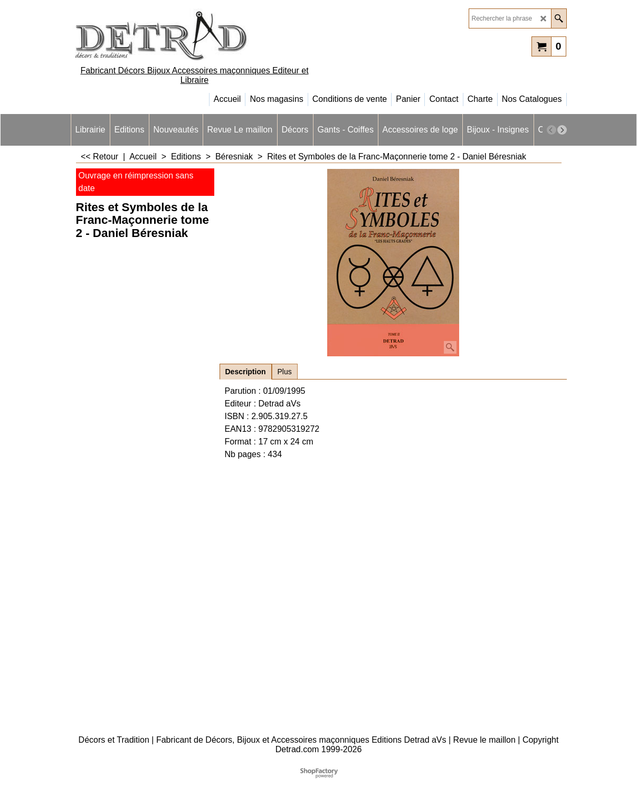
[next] (562, 130)
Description (245, 371)
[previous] (551, 130)
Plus (285, 371)
